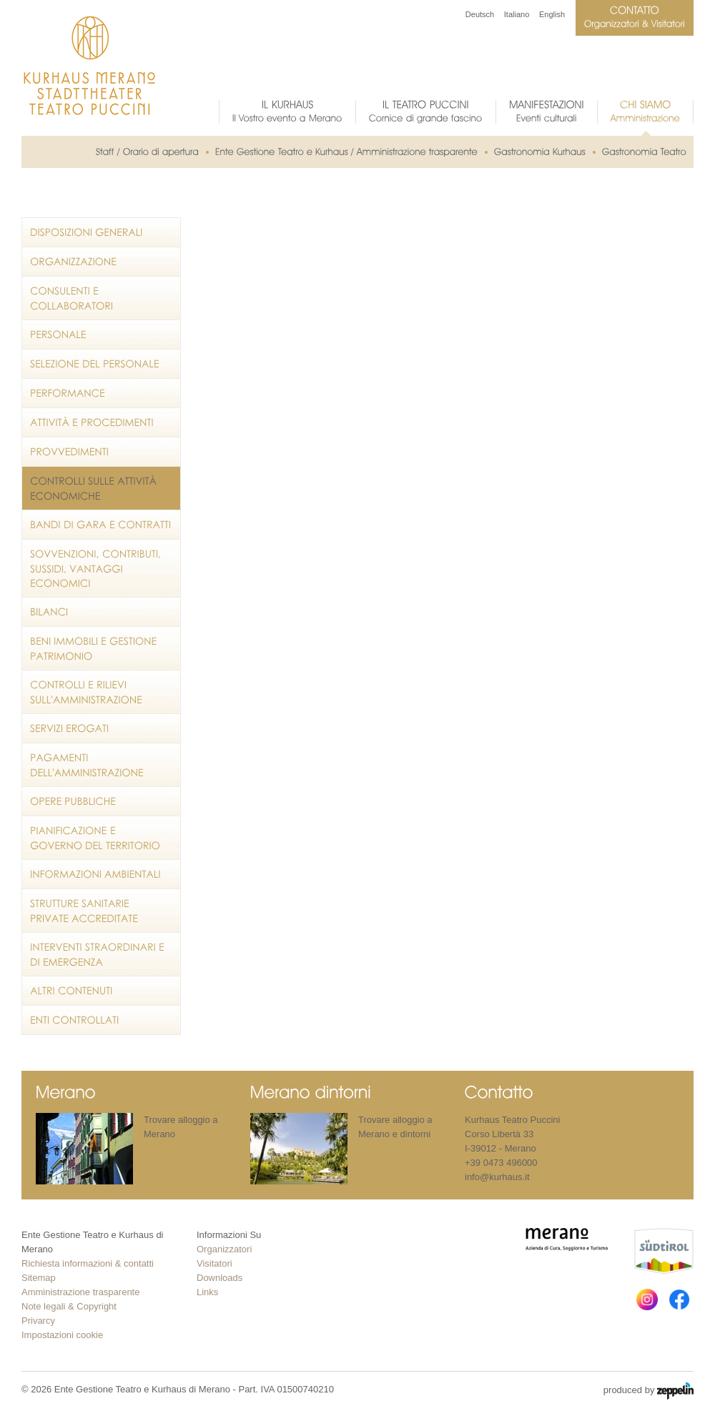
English (552, 14)
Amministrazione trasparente (80, 1292)
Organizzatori (224, 1249)
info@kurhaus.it (497, 1177)
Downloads (219, 1277)
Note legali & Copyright (69, 1306)
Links (207, 1292)
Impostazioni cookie (62, 1335)
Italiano (516, 14)
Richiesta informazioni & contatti (87, 1263)
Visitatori (214, 1263)
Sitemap (38, 1277)
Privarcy (38, 1320)
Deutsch (479, 14)
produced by (648, 1391)
